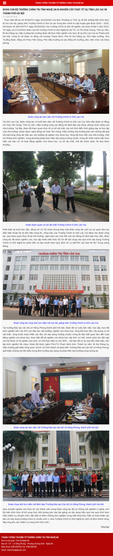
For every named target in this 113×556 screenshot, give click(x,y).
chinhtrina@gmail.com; (16, 550)
